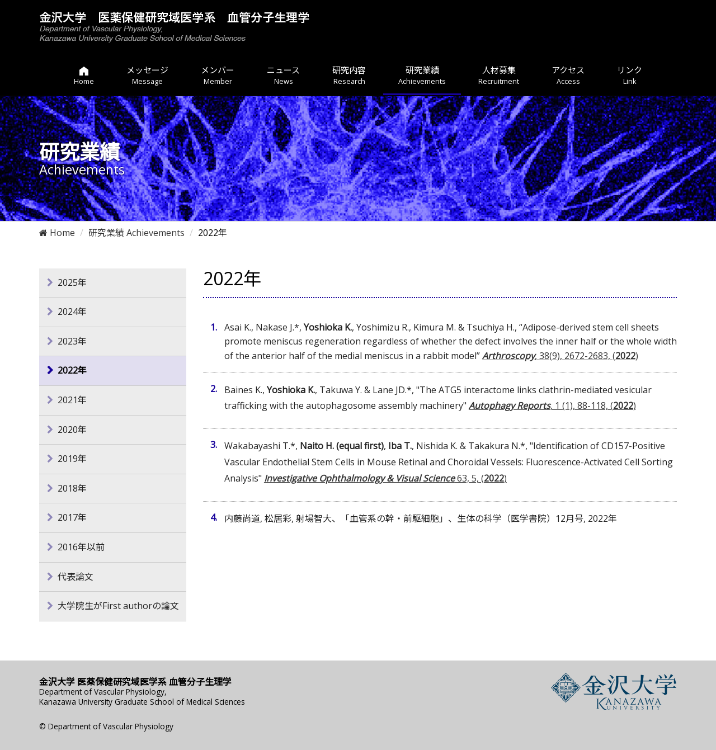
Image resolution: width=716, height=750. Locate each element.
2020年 (72, 429)
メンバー (217, 75)
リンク (629, 75)
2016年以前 (81, 547)
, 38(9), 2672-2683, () (560, 356)
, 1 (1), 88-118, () (552, 405)
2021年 (72, 400)
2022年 (72, 370)
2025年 (72, 282)
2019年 (72, 458)
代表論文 (75, 576)
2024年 (72, 311)
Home (57, 233)
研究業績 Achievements (136, 233)
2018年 (72, 488)
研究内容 (349, 75)
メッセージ (147, 75)
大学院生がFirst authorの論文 (118, 606)
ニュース (283, 75)
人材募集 (498, 75)
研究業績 (422, 75)
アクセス (568, 75)
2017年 (72, 517)
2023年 (72, 341)
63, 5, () (385, 478)
